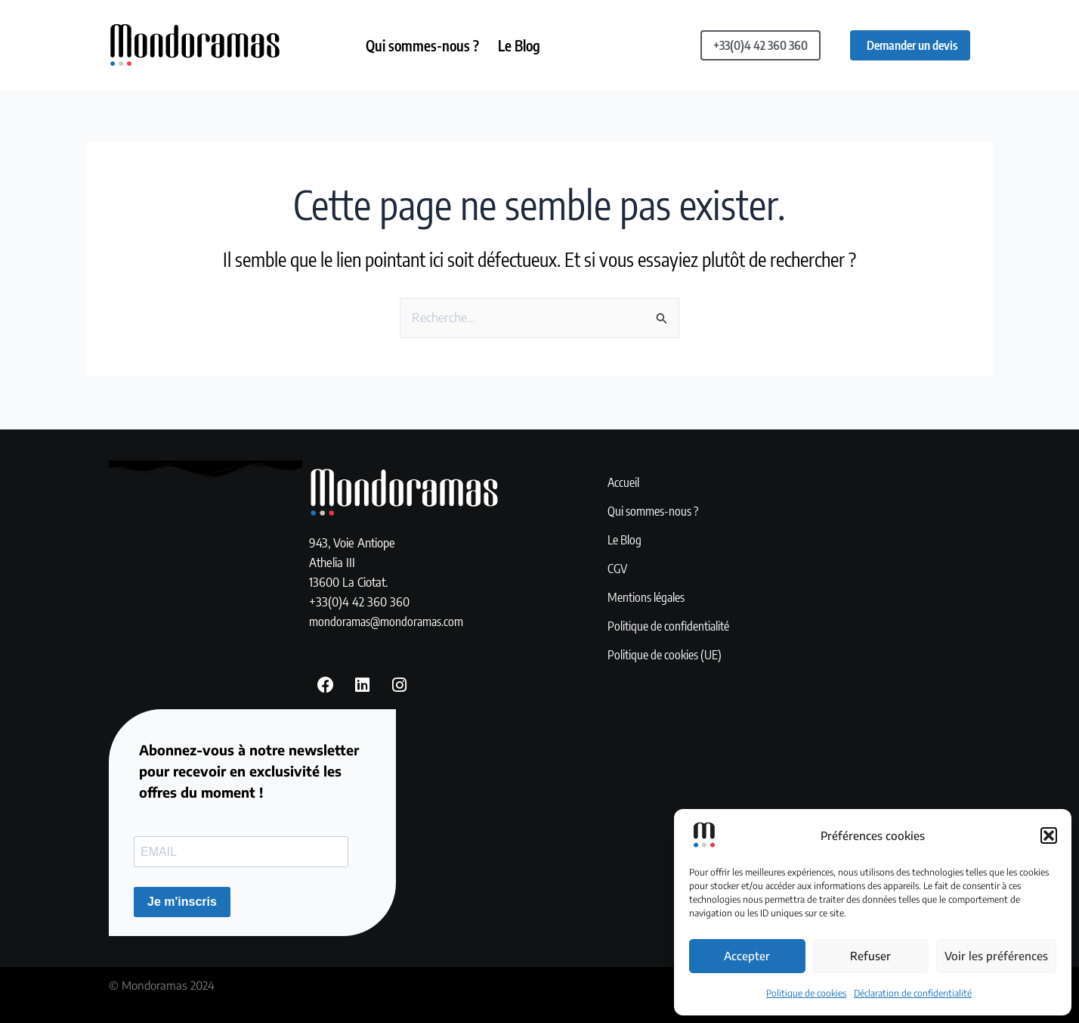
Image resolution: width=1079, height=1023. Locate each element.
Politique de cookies (806, 993)
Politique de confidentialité (671, 625)
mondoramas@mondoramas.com (390, 619)
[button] (1048, 835)
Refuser (870, 956)
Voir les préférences (996, 956)
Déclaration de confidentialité (913, 993)
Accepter (747, 956)
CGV (618, 568)
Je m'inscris (182, 901)
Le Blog (525, 45)
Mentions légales (648, 596)
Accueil (624, 481)
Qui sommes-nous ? (424, 45)
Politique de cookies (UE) (668, 654)
